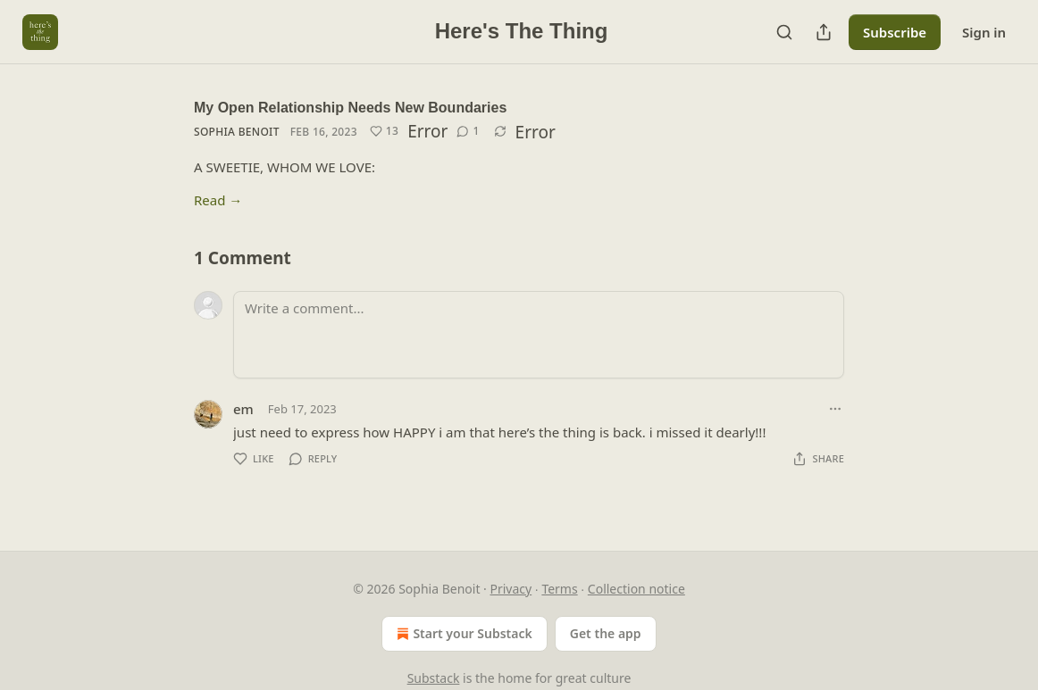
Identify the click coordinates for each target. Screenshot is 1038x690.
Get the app (605, 633)
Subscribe (894, 32)
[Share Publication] (823, 32)
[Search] (784, 32)
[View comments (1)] (467, 131)
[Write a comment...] (538, 334)
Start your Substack (462, 634)
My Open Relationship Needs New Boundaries (350, 107)
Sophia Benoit (237, 131)
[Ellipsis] (835, 409)
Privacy (511, 588)
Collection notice (636, 588)
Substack (433, 677)
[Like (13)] (384, 131)
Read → (218, 200)
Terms (559, 588)
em (243, 409)
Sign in (984, 32)
